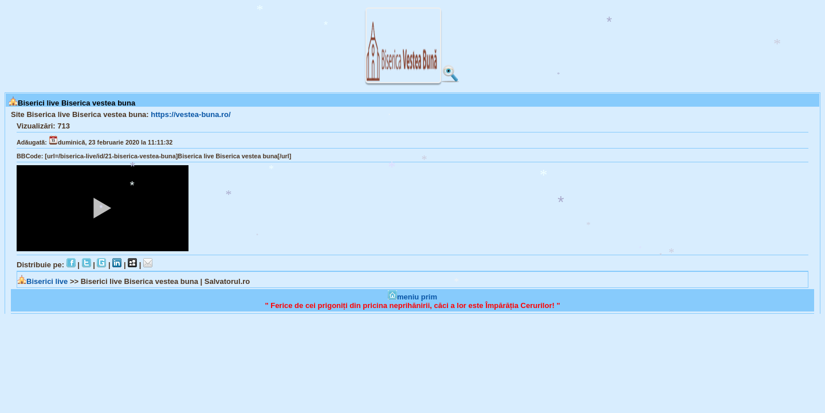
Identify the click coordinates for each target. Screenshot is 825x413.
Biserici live (43, 281)
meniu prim (412, 297)
